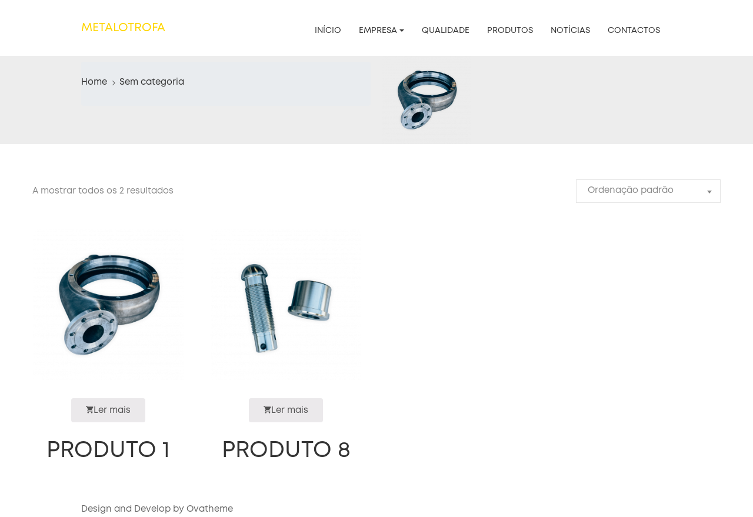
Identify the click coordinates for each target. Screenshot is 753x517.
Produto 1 (108, 451)
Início (328, 30)
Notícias (570, 30)
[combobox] (648, 191)
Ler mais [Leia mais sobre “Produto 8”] (286, 410)
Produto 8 (286, 451)
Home (94, 82)
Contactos (634, 30)
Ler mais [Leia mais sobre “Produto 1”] (108, 410)
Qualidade (445, 30)
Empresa (378, 30)
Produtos (510, 30)
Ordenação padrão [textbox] (631, 190)
